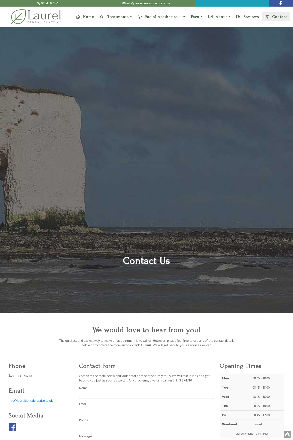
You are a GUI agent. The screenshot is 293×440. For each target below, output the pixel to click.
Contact (276, 17)
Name (83, 388)
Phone (83, 420)
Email (82, 404)
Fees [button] (191, 17)
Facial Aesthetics (158, 17)
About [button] (217, 17)
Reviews (247, 17)
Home (85, 17)
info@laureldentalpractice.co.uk (146, 3)
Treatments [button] (114, 17)
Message (85, 436)
